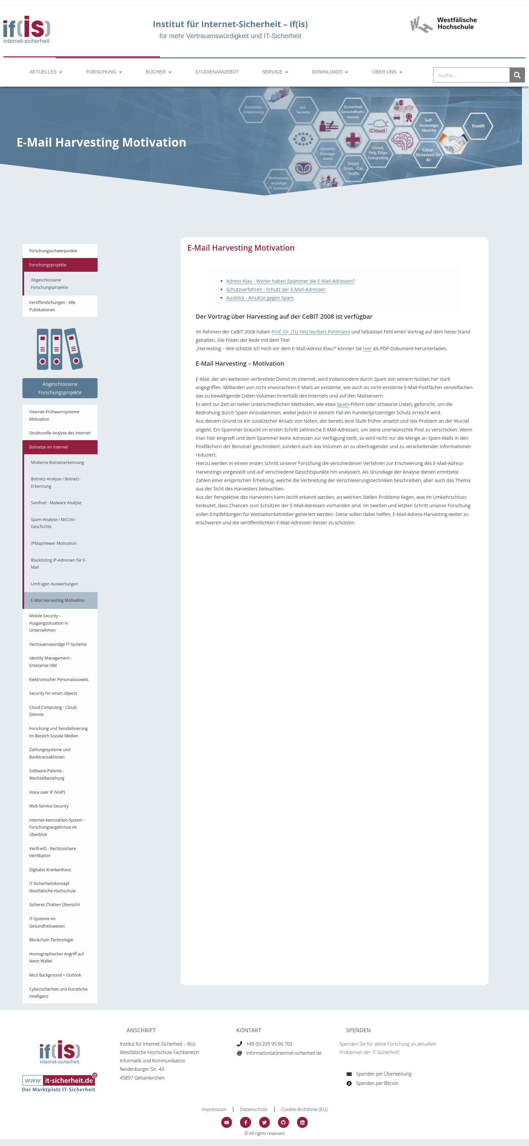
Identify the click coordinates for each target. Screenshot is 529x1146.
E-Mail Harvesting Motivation (57, 600)
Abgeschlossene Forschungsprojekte (49, 283)
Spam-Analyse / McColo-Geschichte (53, 523)
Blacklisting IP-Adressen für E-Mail (58, 563)
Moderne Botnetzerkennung (57, 462)
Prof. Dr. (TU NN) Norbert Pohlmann (311, 331)
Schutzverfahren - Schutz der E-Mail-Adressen (276, 289)
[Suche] (517, 75)
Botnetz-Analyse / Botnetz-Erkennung (55, 482)
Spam (343, 404)
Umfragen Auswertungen (54, 584)
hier (367, 348)
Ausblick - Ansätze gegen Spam (260, 298)
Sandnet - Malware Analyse (56, 503)
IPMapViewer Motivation (53, 543)
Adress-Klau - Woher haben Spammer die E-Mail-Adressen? (290, 281)
